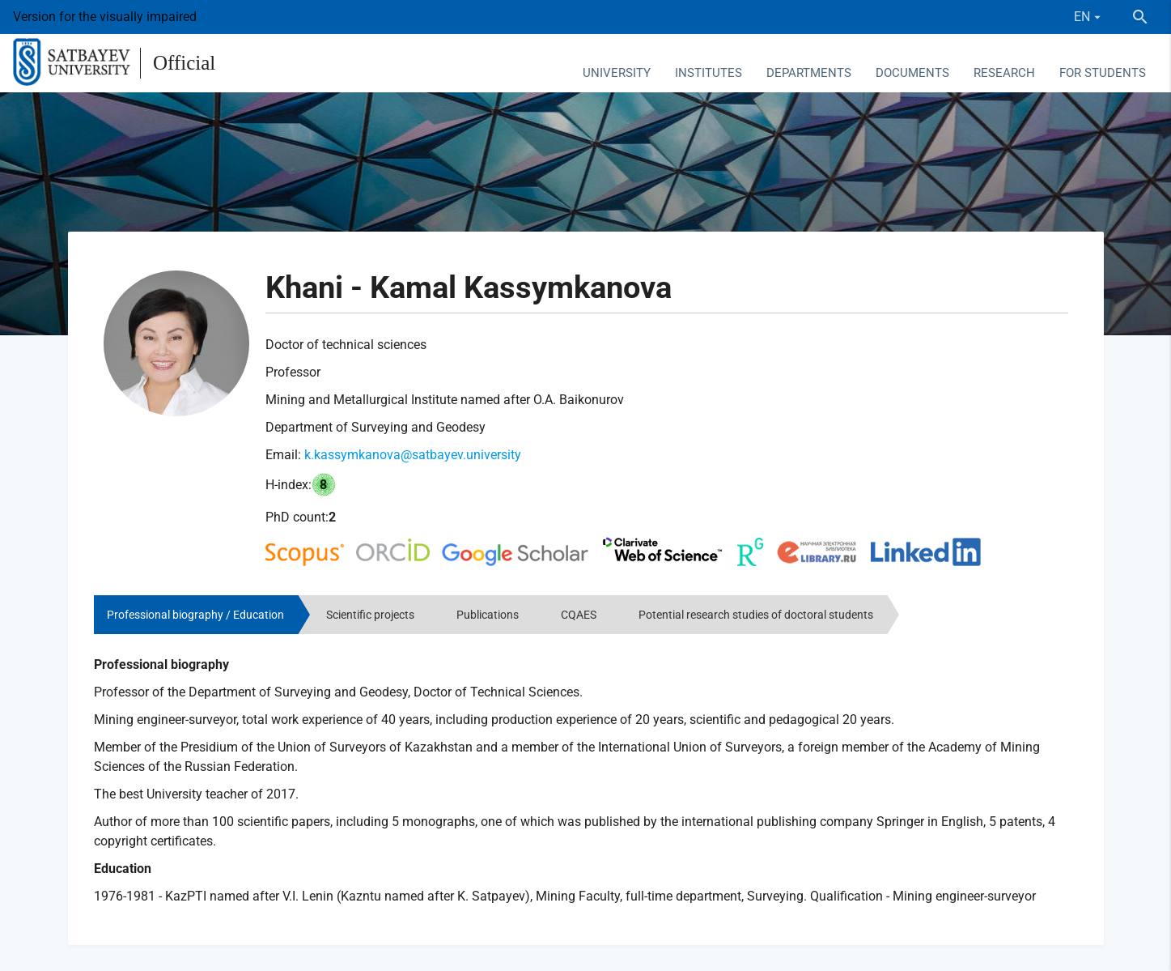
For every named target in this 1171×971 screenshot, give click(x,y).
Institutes (708, 73)
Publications (487, 614)
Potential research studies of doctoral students (756, 614)
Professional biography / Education (195, 614)
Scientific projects (370, 614)
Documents (912, 73)
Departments (808, 73)
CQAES (578, 614)
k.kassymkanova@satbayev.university (412, 454)
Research (1004, 73)
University (617, 73)
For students (1102, 73)
